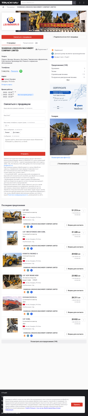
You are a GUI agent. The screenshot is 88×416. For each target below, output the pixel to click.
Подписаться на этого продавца (65, 37)
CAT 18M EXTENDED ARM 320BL (34, 232)
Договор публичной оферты (11, 413)
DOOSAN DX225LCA (30, 297)
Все (68, 80)
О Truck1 (4, 393)
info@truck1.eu (8, 165)
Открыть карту (7, 84)
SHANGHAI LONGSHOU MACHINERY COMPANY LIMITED (40, 224)
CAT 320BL (26, 319)
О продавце (14, 43)
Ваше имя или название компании (18, 108)
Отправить (25, 154)
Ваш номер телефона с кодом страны (19, 122)
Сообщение (11, 136)
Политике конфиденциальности (18, 195)
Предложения (30, 43)
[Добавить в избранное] (83, 211)
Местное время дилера (25, 95)
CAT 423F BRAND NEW (30, 275)
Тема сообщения (13, 129)
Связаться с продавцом (22, 37)
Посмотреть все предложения (44, 341)
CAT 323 (26, 210)
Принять (77, 405)
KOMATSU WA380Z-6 (30, 254)
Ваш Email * (7, 115)
